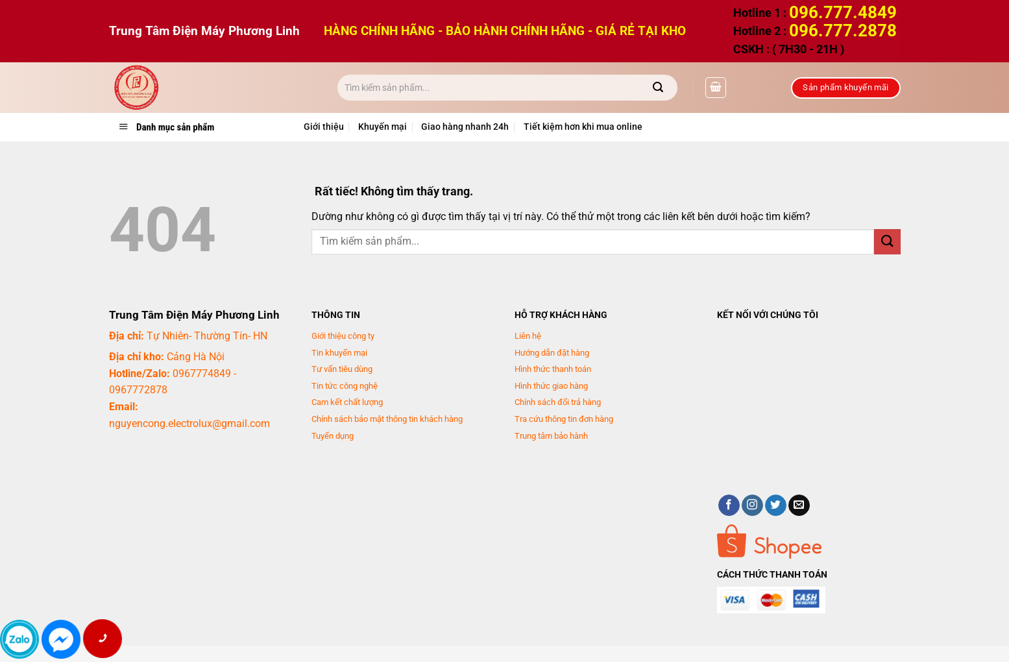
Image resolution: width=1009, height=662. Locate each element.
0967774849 (202, 373)
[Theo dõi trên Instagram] (752, 506)
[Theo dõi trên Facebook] (729, 506)
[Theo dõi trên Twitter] (775, 506)
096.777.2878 (843, 30)
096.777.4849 (843, 12)
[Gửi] (658, 87)
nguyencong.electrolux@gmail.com (189, 423)
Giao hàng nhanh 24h (465, 126)
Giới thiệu (324, 126)
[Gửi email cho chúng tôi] (799, 506)
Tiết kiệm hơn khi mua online (583, 126)
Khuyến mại (382, 126)
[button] (715, 87)
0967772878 (138, 390)
